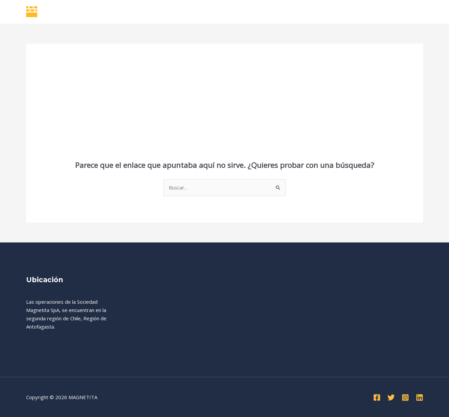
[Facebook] (377, 397)
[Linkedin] (419, 397)
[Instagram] (405, 397)
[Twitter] (391, 397)
